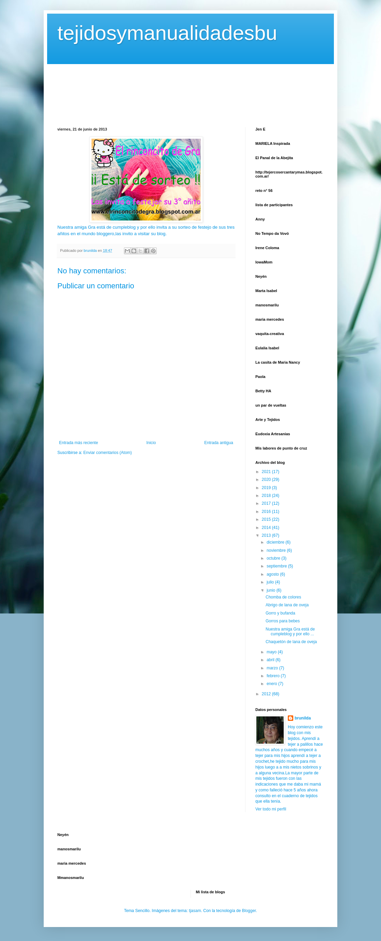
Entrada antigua (218, 442)
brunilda (303, 718)
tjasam (195, 910)
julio (271, 582)
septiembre (277, 566)
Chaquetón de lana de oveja (291, 641)
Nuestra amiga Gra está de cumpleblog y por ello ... (290, 631)
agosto (273, 574)
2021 (267, 471)
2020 (267, 479)
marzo (273, 668)
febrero (274, 675)
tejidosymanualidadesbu (167, 32)
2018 (267, 495)
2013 (267, 535)
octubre (274, 558)
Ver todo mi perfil (270, 809)
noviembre (277, 550)
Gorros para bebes (283, 621)
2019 (267, 487)
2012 (267, 694)
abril (271, 659)
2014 (267, 527)
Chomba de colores (283, 597)
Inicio (151, 442)
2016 (267, 511)
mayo (272, 652)
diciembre (276, 542)
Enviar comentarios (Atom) (107, 452)
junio (272, 590)
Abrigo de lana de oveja (287, 605)
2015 (267, 519)
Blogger (249, 910)
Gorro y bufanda (280, 613)
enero (272, 683)
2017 (267, 503)
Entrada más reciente (78, 442)
